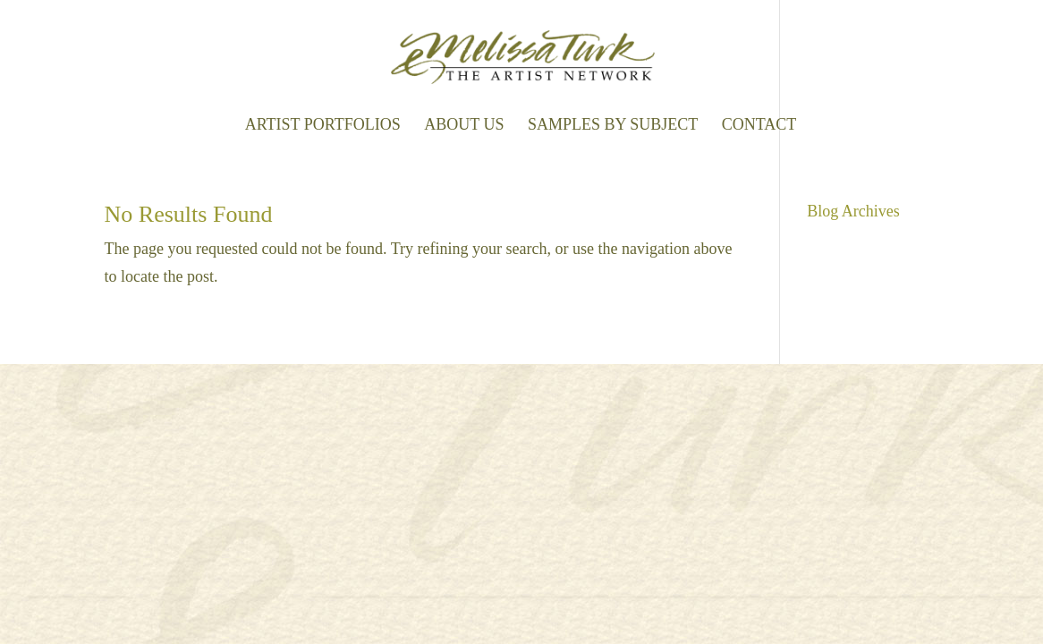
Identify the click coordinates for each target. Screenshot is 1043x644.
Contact (759, 125)
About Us (464, 125)
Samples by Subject (613, 125)
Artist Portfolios (323, 125)
